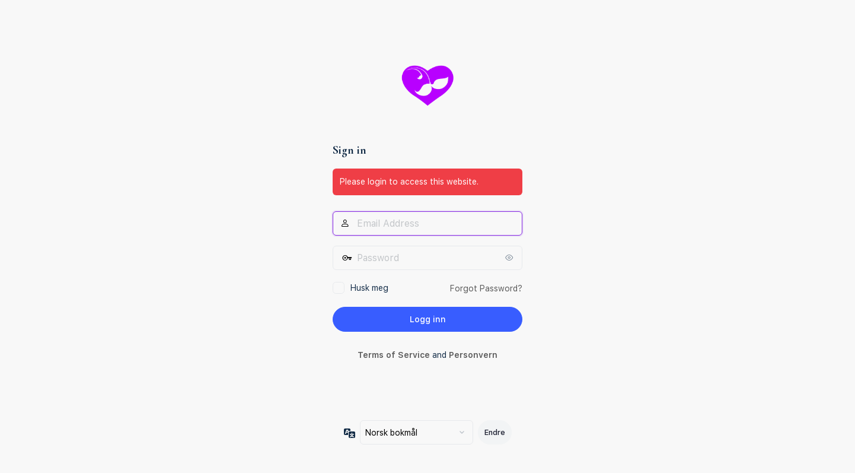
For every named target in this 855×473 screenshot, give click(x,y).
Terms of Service (394, 355)
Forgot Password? (486, 288)
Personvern (473, 355)
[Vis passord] (510, 257)
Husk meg (369, 288)
